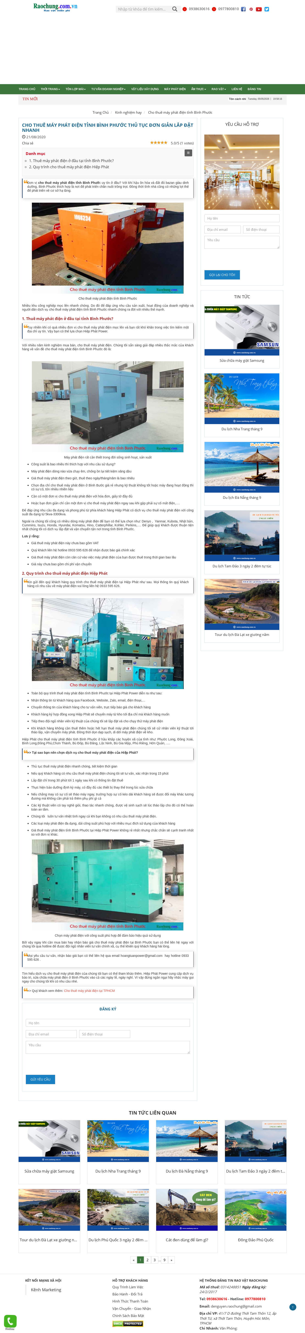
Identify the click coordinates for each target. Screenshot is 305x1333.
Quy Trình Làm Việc (127, 1287)
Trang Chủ (101, 112)
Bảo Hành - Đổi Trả (127, 1294)
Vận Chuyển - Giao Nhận (131, 1308)
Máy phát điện (175, 89)
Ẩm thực (198, 89)
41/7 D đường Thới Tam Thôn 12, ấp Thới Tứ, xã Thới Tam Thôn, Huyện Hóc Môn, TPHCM (238, 1318)
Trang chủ (27, 89)
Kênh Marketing (46, 1289)
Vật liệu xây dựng (145, 89)
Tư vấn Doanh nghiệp (108, 89)
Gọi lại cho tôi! (222, 275)
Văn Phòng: (229, 1328)
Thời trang (50, 89)
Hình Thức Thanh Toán (130, 1301)
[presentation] (60, 1064)
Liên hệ (237, 89)
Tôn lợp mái (76, 89)
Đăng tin (254, 89)
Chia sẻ (27, 143)
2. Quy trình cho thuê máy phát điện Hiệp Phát (69, 166)
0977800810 (225, 8)
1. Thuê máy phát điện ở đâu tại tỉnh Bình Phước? (71, 160)
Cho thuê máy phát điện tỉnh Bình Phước (180, 112)
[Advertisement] (152, 50)
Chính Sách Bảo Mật (128, 1315)
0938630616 (196, 8)
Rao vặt (219, 89)
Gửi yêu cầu (40, 1079)
